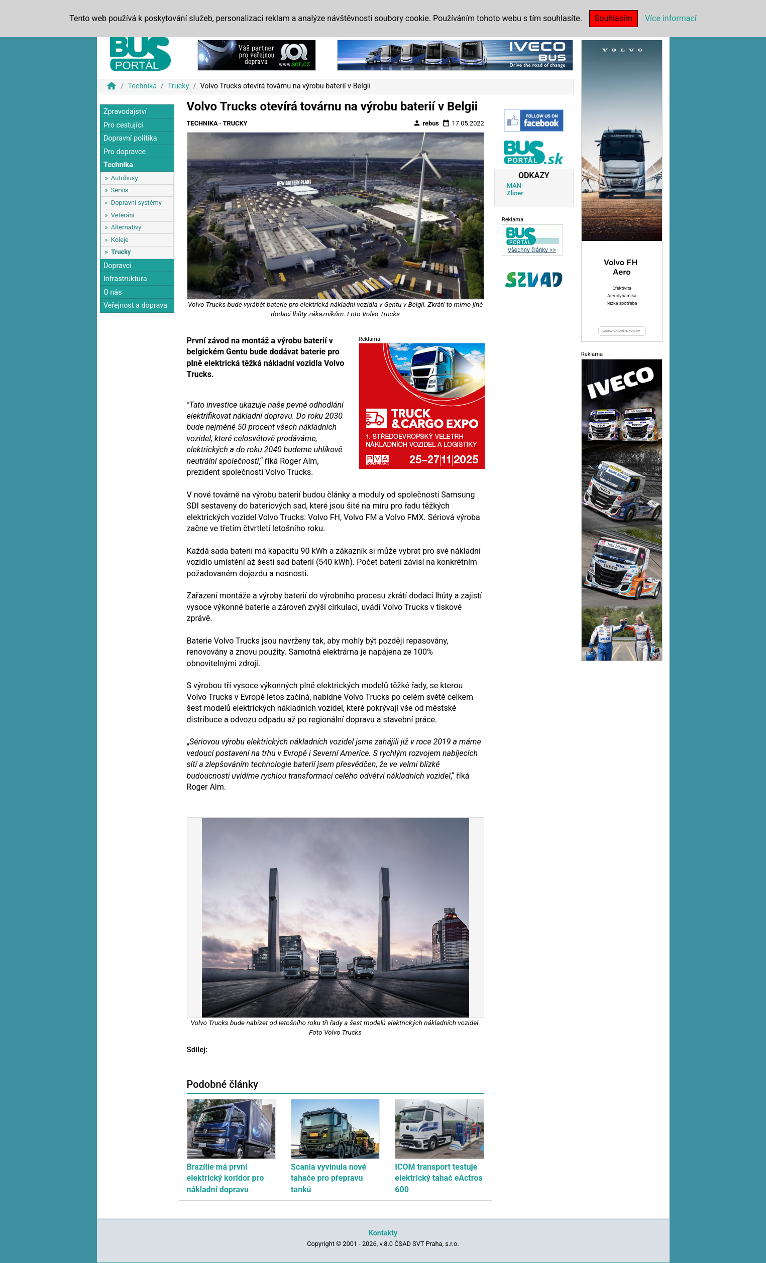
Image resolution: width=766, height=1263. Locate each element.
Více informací (671, 18)
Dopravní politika (130, 138)
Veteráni (123, 215)
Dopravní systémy (136, 202)
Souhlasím (613, 18)
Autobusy (124, 178)
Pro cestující (123, 125)
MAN (514, 185)
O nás (112, 292)
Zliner (515, 193)
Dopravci (117, 266)
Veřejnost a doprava (135, 305)
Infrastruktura (125, 279)
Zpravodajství (125, 111)
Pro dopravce (124, 152)
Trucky (178, 86)
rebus (426, 123)
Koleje (120, 239)
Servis (120, 190)
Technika (142, 86)
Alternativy (126, 227)
